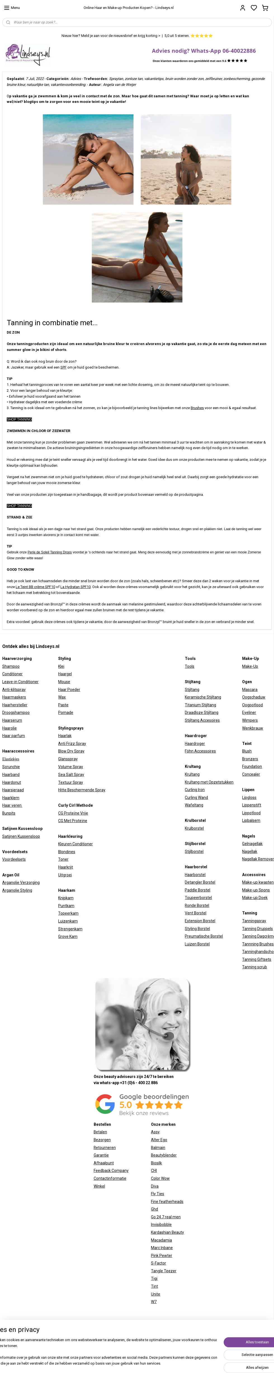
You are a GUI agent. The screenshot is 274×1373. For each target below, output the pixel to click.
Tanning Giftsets (256, 959)
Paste (63, 705)
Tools (189, 666)
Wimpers (250, 720)
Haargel (65, 674)
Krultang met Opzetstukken (209, 782)
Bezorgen (102, 1140)
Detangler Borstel (200, 882)
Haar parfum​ (13, 735)
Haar (62, 689)
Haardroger (195, 743)
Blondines (66, 852)
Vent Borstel (195, 913)
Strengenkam (70, 929)
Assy (155, 1132)
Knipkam (66, 898)
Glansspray (68, 759)
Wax (62, 697)
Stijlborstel (194, 851)
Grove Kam (67, 936)
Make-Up (250, 666)
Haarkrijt (65, 867)
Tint (154, 1286)
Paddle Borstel (197, 890)
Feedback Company (111, 1170)
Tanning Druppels (257, 928)
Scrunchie (11, 767)
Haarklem (10, 798)
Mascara (250, 689)
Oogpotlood (252, 705)
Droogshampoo (16, 712)
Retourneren (105, 1147)
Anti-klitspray (14, 689)
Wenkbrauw (252, 728)
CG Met (65, 820)
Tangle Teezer (163, 1271)
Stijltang (192, 689)
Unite (155, 1294)
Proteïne (79, 820)
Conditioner (12, 674)
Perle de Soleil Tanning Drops (50, 552)
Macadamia (161, 1240)
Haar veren (12, 805)
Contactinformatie (110, 1178)
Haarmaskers (14, 697)
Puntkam (66, 905)
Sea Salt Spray (71, 774)
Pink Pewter (161, 1255)
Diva (155, 1186)
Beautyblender (164, 1155)
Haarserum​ (12, 720)
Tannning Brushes (258, 944)
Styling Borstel (197, 928)
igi (155, 1278)
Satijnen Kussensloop (21, 836)
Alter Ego (159, 1140)
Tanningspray (254, 921)
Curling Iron (195, 789)
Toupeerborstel (198, 897)
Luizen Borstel (197, 944)
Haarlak (65, 735)
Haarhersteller (14, 705)
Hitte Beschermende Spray (81, 790)
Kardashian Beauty (167, 1232)
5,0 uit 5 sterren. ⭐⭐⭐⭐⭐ (188, 36)
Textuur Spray (70, 782)
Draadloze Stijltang (201, 712)
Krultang (192, 774)
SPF (63, 367)
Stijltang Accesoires (202, 720)
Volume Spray (70, 767)
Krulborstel (194, 828)
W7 (154, 1301)
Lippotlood (251, 813)
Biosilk (156, 1163)
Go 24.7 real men (166, 1217)
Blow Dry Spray (71, 751)
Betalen (100, 1132)
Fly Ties (157, 1194)
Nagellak (249, 851)
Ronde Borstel (197, 905)
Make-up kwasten (258, 882)
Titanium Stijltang (200, 705)
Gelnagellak (252, 843)
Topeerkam (68, 913)
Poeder (73, 689)
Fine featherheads (167, 1201)
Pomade (65, 712)
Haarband (11, 774)
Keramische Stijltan (202, 697)
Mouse (64, 682)
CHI (154, 1170)
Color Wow (160, 1178)
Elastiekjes (10, 759)
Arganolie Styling (17, 890)
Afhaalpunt (104, 1163)
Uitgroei (65, 875)
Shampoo (11, 666)
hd (155, 1209)
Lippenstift (251, 805)
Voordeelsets (14, 859)
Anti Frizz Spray (72, 743)
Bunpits (8, 813)
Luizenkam (68, 921)
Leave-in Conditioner (20, 682)
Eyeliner (249, 712)
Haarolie (9, 728)
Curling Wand (196, 797)
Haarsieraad (13, 790)
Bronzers (250, 759)
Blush (247, 751)
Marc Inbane (162, 1247)
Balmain (158, 1147)
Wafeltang (194, 805)
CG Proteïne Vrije (73, 813)
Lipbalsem (251, 820)
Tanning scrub (254, 967)
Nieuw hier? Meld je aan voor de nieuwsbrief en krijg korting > (111, 36)
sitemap (187, 1343)
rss (198, 1343)
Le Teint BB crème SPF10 (35, 587)
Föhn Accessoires (200, 751)
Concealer (251, 774)
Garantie (101, 1155)
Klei (61, 666)
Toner (63, 859)
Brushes (197, 408)
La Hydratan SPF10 (75, 587)
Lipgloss (249, 797)
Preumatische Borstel (204, 936)
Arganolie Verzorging (21, 882)
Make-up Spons (256, 890)
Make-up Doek (255, 897)
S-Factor (158, 1263)
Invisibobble (161, 1224)
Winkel (99, 1186)
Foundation (252, 766)
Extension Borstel (200, 921)
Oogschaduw (253, 697)
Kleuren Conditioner (75, 844)
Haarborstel (195, 874)
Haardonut (11, 782)
